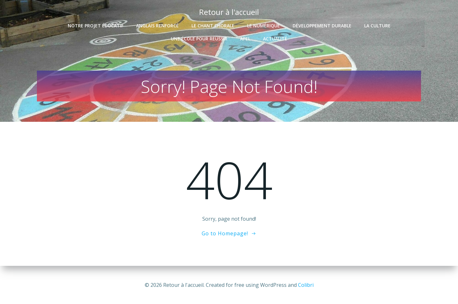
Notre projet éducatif (95, 24)
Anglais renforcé (157, 24)
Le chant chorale (212, 24)
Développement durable (322, 24)
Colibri (306, 284)
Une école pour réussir (199, 37)
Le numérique (263, 24)
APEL (245, 37)
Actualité (275, 37)
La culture (377, 24)
